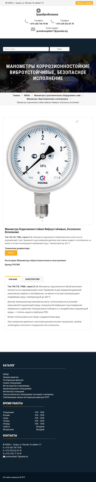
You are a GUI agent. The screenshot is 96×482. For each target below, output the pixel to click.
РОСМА (16, 264)
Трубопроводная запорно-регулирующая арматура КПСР (26, 397)
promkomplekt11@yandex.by (17, 456)
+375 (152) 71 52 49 (13, 453)
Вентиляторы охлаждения (13, 391)
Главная (16, 95)
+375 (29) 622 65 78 (65, 23)
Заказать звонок (84, 3)
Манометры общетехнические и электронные (47, 99)
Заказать (11, 253)
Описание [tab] (13, 279)
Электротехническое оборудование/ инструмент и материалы (28, 394)
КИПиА (27, 95)
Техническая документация (17, 248)
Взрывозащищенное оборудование (17, 388)
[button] (77, 122)
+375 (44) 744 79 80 (39, 23)
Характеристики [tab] (32, 279)
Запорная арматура (10, 377)
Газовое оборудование (12, 383)
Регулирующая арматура (13, 380)
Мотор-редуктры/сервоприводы (16, 386)
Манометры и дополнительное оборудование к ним (57, 95)
